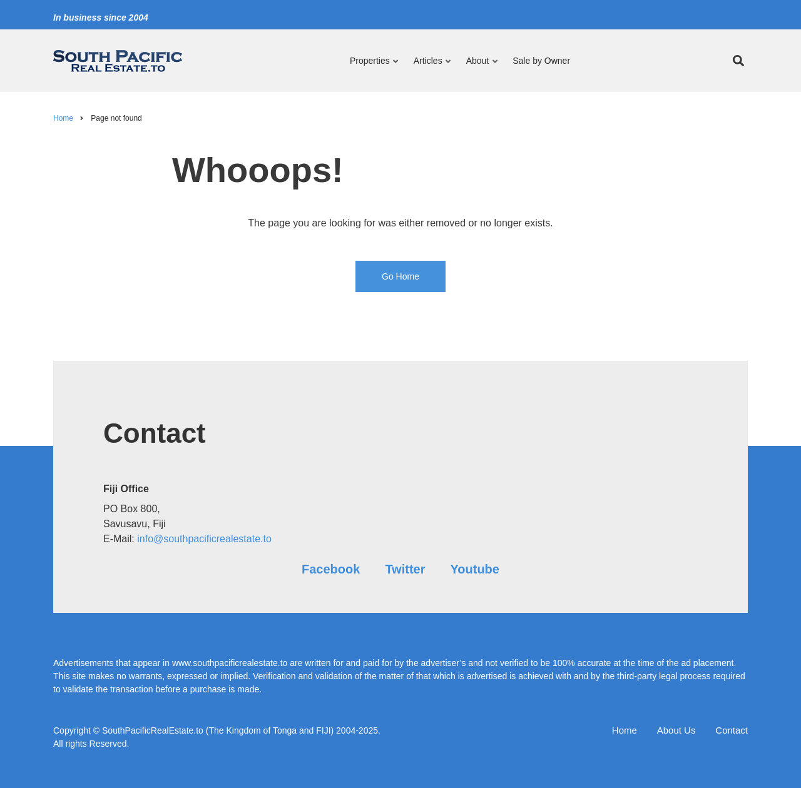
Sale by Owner (541, 61)
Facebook (331, 569)
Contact (731, 730)
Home (624, 730)
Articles (430, 67)
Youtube (474, 569)
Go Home (400, 276)
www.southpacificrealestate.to (229, 663)
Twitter (405, 569)
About (480, 67)
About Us (676, 730)
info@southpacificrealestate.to (204, 538)
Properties (375, 67)
